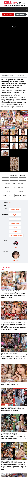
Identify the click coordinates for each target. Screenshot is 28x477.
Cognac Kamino (15, 209)
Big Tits (15, 215)
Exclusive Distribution (16, 235)
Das (10, 202)
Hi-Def (15, 231)
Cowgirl (15, 227)
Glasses (15, 219)
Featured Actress (15, 223)
